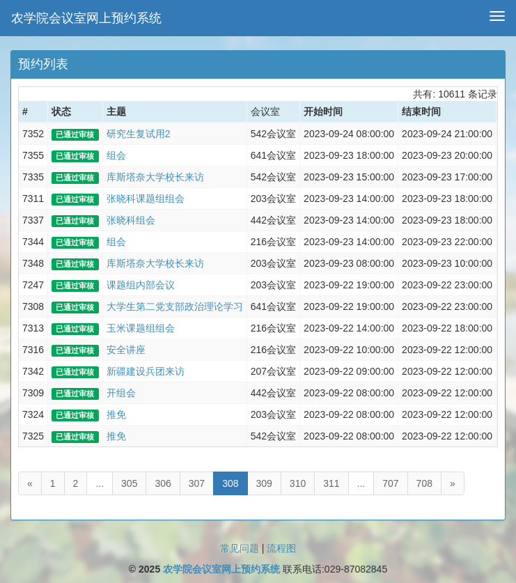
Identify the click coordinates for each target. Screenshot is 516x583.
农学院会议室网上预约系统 (86, 18)
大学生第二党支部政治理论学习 (175, 306)
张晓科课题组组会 (146, 198)
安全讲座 (126, 349)
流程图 (281, 548)
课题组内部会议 (141, 284)
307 (197, 483)
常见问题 (239, 548)
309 (264, 483)
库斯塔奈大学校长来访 (155, 176)
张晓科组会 (131, 220)
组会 (116, 155)
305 (129, 483)
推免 (116, 414)
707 (390, 483)
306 (163, 483)
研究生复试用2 (139, 133)
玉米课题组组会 (141, 328)
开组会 (121, 392)
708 (424, 483)
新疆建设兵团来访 (146, 371)
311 (331, 483)
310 (298, 483)
